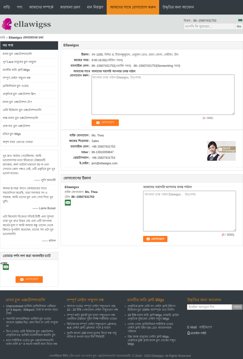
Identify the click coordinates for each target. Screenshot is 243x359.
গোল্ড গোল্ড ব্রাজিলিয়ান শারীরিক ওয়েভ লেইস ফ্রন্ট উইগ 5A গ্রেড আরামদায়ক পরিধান (150, 327)
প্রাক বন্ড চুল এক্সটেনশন (16, 126)
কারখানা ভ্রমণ (70, 7)
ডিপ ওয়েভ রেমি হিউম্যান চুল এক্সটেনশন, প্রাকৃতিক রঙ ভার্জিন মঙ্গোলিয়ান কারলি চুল (30, 333)
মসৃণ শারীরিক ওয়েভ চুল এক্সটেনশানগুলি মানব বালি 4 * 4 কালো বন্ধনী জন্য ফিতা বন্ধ (31, 342)
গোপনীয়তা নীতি (58, 356)
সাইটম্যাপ (205, 327)
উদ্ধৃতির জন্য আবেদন (178, 7)
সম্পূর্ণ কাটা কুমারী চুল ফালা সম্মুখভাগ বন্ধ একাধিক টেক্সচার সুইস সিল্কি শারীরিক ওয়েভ (92, 316)
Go (239, 26)
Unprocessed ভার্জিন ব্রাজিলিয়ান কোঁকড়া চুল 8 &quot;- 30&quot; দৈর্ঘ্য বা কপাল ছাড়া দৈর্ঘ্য (32, 309)
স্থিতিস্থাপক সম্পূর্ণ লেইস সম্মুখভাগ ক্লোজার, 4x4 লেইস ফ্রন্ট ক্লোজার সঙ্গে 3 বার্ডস (92, 325)
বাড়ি (6, 7)
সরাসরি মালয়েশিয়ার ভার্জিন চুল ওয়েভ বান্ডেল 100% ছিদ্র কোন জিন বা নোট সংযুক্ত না (32, 322)
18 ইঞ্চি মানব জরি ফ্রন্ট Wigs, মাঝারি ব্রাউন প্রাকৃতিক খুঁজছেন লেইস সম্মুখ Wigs (153, 316)
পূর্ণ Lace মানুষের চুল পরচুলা (19, 62)
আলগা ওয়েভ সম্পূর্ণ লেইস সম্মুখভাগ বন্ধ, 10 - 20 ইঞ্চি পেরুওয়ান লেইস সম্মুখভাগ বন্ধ (92, 307)
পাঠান (237, 307)
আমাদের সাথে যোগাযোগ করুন (133, 7)
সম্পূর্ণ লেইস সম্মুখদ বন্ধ (17, 78)
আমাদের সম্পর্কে (41, 7)
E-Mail (192, 327)
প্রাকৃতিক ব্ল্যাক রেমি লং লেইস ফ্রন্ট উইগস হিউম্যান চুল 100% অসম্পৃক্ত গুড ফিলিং (151, 307)
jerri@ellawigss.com (105, 163)
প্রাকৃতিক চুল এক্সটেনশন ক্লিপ (19, 94)
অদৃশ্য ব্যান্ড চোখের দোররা (18, 142)
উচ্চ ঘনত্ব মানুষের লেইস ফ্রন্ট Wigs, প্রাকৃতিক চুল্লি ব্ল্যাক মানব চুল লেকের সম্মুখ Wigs (152, 340)
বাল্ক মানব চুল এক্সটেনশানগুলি (20, 118)
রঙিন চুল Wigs (12, 134)
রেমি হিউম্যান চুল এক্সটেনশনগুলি (22, 110)
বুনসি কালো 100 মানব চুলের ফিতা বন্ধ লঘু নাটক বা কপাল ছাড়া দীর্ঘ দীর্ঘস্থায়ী (91, 334)
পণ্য (19, 7)
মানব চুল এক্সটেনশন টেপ (17, 102)
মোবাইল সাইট (196, 333)
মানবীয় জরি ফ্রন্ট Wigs (16, 70)
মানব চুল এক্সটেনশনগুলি (17, 54)
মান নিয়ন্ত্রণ (95, 7)
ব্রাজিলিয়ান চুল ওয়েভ (16, 86)
